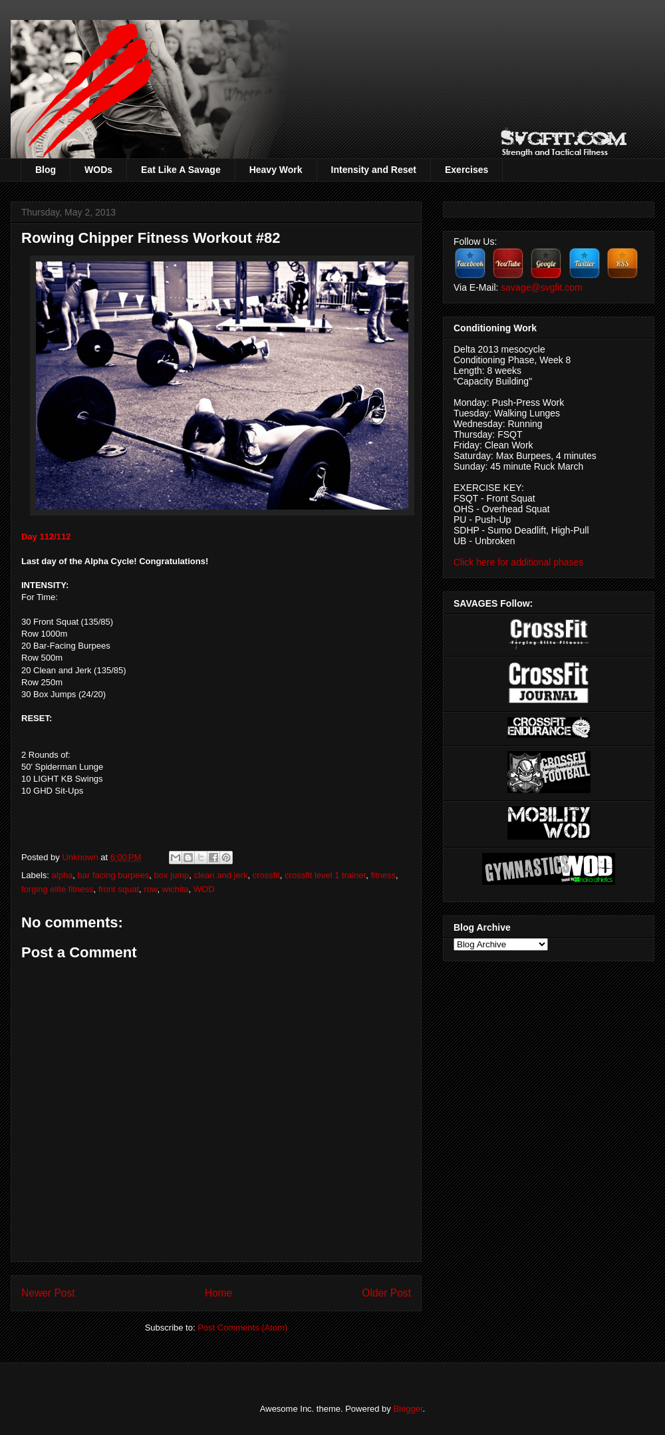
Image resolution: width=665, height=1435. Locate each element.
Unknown (81, 857)
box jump (172, 875)
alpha (62, 875)
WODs (98, 169)
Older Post (386, 1293)
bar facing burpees (114, 875)
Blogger (407, 1409)
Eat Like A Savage (181, 169)
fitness (383, 875)
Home (219, 1293)
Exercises (466, 169)
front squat (118, 889)
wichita (175, 889)
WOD (204, 889)
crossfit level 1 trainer (325, 875)
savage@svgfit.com (541, 287)
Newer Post (48, 1293)
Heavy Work (276, 169)
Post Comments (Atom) (242, 1328)
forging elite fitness (57, 889)
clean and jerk (221, 875)
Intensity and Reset (373, 169)
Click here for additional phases (518, 562)
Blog (45, 169)
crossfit (266, 875)
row (150, 889)
